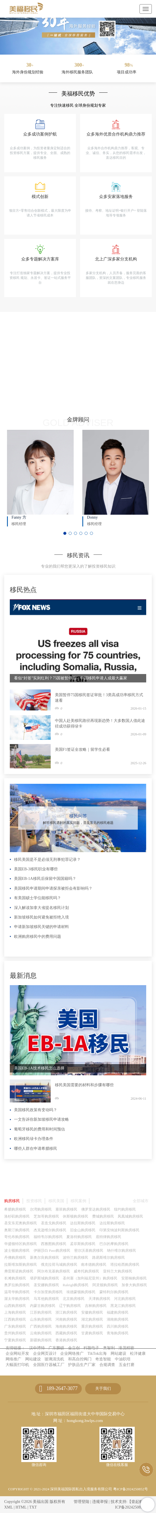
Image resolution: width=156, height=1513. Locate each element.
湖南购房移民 (118, 1319)
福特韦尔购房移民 (48, 1237)
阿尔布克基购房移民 (53, 1271)
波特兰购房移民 (75, 1257)
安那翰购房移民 (134, 1278)
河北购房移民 (125, 1299)
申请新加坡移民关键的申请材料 (41, 927)
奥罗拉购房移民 (17, 1285)
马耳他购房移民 (46, 1299)
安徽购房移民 (92, 1312)
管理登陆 (81, 1502)
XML (8, 1507)
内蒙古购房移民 (42, 1306)
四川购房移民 (118, 1326)
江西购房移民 (15, 1319)
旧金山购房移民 (83, 1230)
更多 (140, 583)
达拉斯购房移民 (83, 1223)
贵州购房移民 (15, 1333)
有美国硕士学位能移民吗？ (37, 898)
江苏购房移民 (41, 1312)
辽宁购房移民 (70, 1306)
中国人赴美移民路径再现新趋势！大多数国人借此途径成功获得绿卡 (100, 723)
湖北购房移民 (92, 1319)
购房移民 (12, 1201)
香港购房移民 (66, 1340)
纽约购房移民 (125, 1209)
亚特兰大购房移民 (117, 1271)
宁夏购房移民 (15, 1340)
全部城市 (140, 1201)
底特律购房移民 (108, 1237)
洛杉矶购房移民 (17, 1216)
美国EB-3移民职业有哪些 (36, 869)
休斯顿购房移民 (75, 1216)
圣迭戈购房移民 (53, 1223)
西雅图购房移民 (53, 1244)
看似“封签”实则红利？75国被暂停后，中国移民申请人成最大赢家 (70, 678)
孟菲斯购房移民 (83, 1244)
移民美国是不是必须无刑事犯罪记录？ (47, 859)
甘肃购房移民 (92, 1333)
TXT (33, 1507)
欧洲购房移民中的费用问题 (37, 936)
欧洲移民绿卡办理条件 (33, 1139)
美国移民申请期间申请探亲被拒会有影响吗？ (53, 888)
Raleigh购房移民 (76, 1285)
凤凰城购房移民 (130, 1216)
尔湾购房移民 (41, 1209)
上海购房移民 (15, 1312)
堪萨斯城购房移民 (44, 1278)
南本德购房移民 (93, 1264)
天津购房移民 (99, 1299)
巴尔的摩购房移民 (114, 1244)
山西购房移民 (15, 1306)
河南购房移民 (66, 1319)
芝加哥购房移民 (46, 1216)
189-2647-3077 (62, 1388)
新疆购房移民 (41, 1340)
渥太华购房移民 (17, 1299)
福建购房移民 (118, 1312)
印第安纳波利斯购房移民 (119, 1230)
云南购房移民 (41, 1333)
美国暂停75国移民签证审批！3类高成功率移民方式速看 (99, 698)
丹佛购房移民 (15, 1257)
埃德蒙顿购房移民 (81, 1292)
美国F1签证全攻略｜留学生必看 (82, 749)
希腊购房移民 (15, 1209)
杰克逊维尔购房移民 (50, 1230)
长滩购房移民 (15, 1278)
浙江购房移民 (66, 1312)
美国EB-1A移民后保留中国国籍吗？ (45, 878)
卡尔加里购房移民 (48, 1292)
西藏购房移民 (66, 1333)
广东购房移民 (15, 1326)
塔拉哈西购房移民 (124, 1264)
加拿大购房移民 (134, 1285)
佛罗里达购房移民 (95, 1209)
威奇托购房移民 (86, 1271)
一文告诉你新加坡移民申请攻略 (41, 1119)
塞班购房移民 (66, 1209)
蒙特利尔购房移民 (114, 1292)
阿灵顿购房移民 (105, 1285)
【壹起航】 (137, 1502)
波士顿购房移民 (17, 1250)
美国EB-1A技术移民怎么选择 (39, 1068)
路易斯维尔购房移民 (108, 1257)
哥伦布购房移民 (17, 1237)
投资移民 (34, 1201)
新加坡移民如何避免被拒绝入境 (41, 917)
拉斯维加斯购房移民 (20, 1264)
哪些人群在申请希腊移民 (35, 1148)
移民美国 (56, 1201)
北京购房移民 (74, 1299)
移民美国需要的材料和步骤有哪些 (84, 1085)
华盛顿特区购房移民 (20, 1244)
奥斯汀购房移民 (17, 1230)
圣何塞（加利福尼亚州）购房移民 (90, 1278)
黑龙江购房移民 (123, 1306)
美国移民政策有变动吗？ (35, 1110)
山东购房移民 (41, 1319)
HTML (20, 1507)
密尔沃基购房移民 (88, 1250)
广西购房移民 (41, 1326)
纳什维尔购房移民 (121, 1250)
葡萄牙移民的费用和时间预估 (39, 1129)
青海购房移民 (118, 1333)
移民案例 (78, 1201)
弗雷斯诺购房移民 (18, 1271)
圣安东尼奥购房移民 (20, 1223)
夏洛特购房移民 (79, 1237)
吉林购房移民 (96, 1306)
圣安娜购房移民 (46, 1285)
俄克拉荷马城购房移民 (59, 1264)
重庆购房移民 (92, 1326)
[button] (74, 49)
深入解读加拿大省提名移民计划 (41, 908)
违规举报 (100, 1502)
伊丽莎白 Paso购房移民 (52, 1250)
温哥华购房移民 (17, 1292)
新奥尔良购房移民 (44, 1257)
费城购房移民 (103, 1216)
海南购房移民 (66, 1326)
